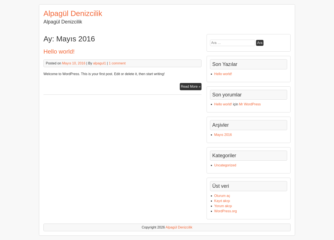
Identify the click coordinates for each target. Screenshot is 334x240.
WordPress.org (225, 211)
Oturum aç (222, 196)
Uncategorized (225, 165)
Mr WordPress (250, 104)
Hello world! (59, 51)
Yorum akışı (223, 206)
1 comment (117, 63)
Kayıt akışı (222, 201)
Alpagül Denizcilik (72, 13)
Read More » (191, 87)
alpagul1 (99, 63)
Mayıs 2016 (223, 135)
